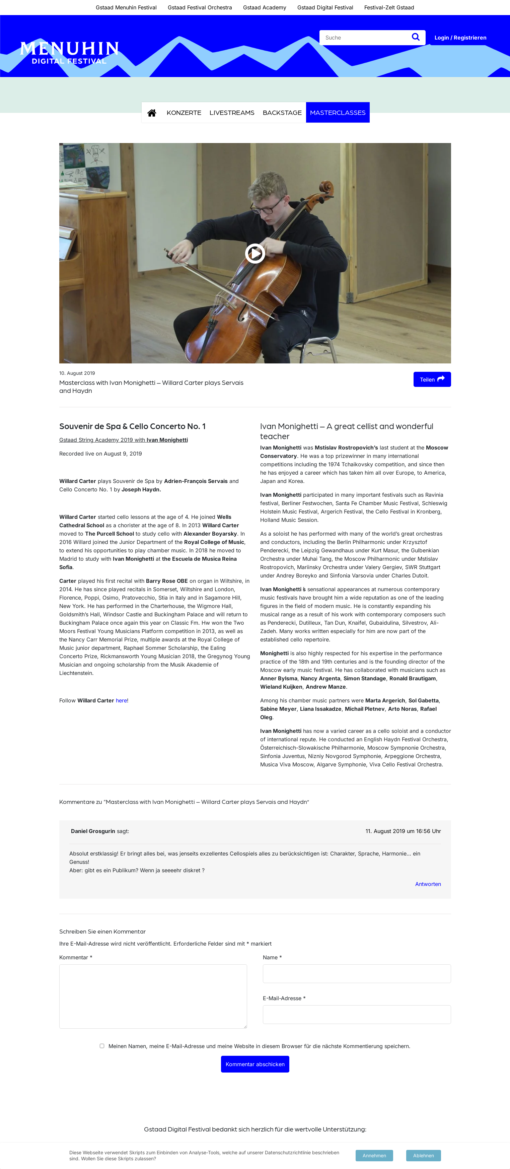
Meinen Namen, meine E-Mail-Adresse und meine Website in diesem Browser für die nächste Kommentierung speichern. (259, 1046)
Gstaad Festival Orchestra (200, 7)
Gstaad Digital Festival (325, 7)
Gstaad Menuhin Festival (126, 7)
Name (272, 957)
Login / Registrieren (461, 37)
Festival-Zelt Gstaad (389, 7)
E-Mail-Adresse (284, 998)
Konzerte (184, 112)
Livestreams (232, 112)
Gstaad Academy (264, 7)
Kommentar (75, 957)
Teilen (432, 379)
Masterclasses (338, 112)
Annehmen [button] (374, 1155)
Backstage (282, 112)
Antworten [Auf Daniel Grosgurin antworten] (428, 884)
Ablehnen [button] (423, 1155)
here (121, 700)
